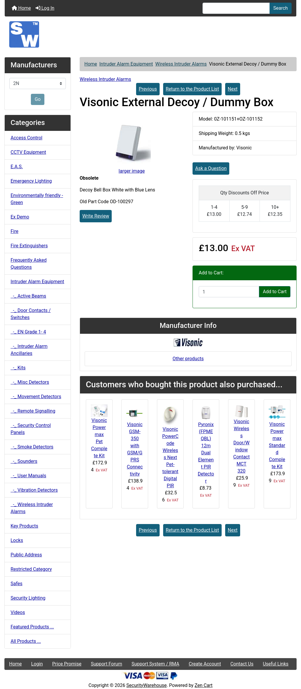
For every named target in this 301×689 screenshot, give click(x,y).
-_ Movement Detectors (36, 396)
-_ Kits (18, 368)
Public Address (26, 555)
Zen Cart (204, 685)
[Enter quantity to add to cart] (229, 291)
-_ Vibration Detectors (34, 490)
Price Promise (66, 664)
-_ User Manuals (28, 475)
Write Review (95, 216)
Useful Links (275, 664)
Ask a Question (211, 168)
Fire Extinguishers (29, 245)
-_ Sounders (24, 461)
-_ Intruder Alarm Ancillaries (29, 349)
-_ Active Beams (28, 296)
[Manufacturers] (37, 83)
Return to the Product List (192, 89)
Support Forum (106, 664)
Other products (188, 358)
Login (37, 664)
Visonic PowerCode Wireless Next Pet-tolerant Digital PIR (170, 457)
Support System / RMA (155, 664)
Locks (17, 540)
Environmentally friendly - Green (37, 199)
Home (21, 8)
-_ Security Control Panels (31, 429)
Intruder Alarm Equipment (126, 64)
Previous (148, 89)
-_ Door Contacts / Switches (31, 314)
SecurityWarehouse (146, 685)
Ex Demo (20, 217)
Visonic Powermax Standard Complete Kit (277, 445)
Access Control (26, 138)
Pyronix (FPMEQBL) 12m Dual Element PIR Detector (206, 453)
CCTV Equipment (28, 152)
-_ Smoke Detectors (32, 447)
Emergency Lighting (31, 181)
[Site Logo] (150, 34)
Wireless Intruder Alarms (181, 64)
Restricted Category (31, 569)
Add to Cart (275, 291)
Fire (15, 231)
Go (38, 99)
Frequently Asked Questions (28, 263)
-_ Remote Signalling (33, 411)
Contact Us (242, 664)
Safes (16, 583)
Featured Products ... (32, 627)
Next (233, 89)
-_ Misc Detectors (30, 382)
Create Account (205, 664)
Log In (45, 8)
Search (280, 8)
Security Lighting (28, 598)
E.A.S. (17, 166)
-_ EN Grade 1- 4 (28, 332)
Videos (18, 612)
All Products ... (26, 641)
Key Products (24, 526)
